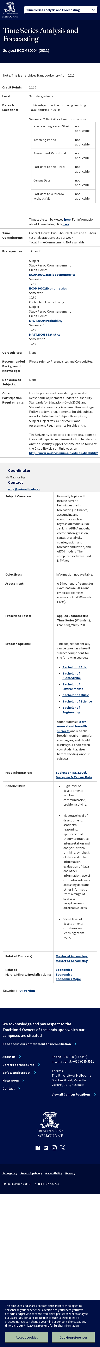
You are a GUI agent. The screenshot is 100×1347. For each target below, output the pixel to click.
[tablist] (61, 10)
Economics (64, 970)
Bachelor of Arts (74, 667)
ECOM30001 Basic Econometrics (52, 274)
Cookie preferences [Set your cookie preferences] (73, 1337)
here (67, 219)
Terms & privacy (31, 1173)
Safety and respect (16, 1072)
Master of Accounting (72, 956)
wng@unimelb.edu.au (24, 489)
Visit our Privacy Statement (30, 1325)
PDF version (26, 991)
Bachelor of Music (75, 695)
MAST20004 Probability (45, 321)
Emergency (9, 1173)
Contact (8, 1088)
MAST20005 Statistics (45, 334)
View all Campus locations (71, 1094)
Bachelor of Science (77, 701)
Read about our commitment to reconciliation (36, 1044)
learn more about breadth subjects (72, 726)
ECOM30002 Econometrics (48, 288)
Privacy (70, 1173)
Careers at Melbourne (18, 1065)
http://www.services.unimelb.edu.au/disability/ (63, 453)
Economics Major (68, 979)
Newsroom (10, 1080)
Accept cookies (27, 1337)
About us (8, 1057)
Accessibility (53, 1173)
